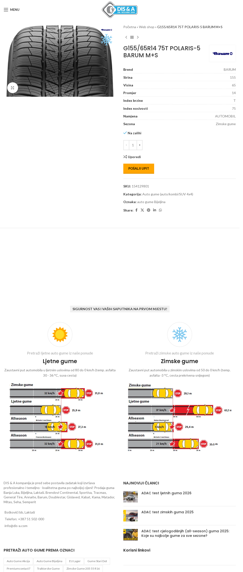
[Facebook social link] (136, 210)
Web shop (146, 27)
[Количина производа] (133, 145)
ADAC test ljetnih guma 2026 (166, 493)
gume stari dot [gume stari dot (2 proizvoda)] (97, 561)
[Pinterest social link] (148, 210)
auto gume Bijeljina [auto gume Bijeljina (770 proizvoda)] (49, 561)
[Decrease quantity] (126, 145)
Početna (129, 27)
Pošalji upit (138, 168)
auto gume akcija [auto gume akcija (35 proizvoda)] (18, 561)
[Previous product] (126, 37)
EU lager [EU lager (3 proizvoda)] (75, 561)
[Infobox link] (60, 388)
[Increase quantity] (140, 145)
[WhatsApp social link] (160, 210)
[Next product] (138, 37)
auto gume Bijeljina (151, 202)
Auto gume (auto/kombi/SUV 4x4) (167, 194)
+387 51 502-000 (31, 519)
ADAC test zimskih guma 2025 (167, 512)
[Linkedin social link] (155, 210)
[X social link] (142, 210)
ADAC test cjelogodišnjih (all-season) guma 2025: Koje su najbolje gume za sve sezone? (185, 533)
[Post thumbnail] (130, 496)
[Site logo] (120, 9)
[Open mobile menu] (11, 9)
